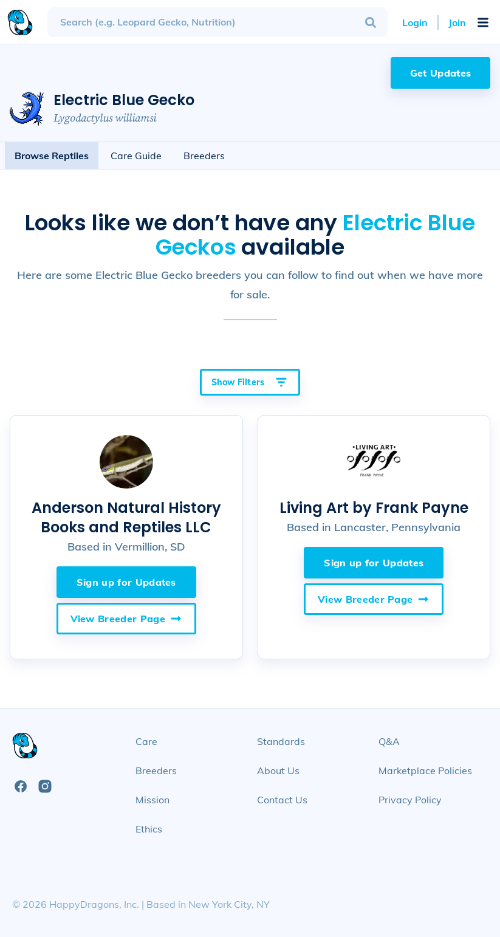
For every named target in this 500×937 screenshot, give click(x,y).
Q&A (389, 741)
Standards (281, 741)
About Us (278, 770)
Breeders (204, 155)
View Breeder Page (126, 619)
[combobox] (217, 22)
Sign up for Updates (126, 582)
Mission (152, 800)
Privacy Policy (410, 800)
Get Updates (440, 73)
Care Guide (136, 155)
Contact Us (282, 800)
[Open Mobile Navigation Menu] (483, 22)
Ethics (148, 829)
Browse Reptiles (52, 155)
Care (146, 741)
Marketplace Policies (425, 770)
